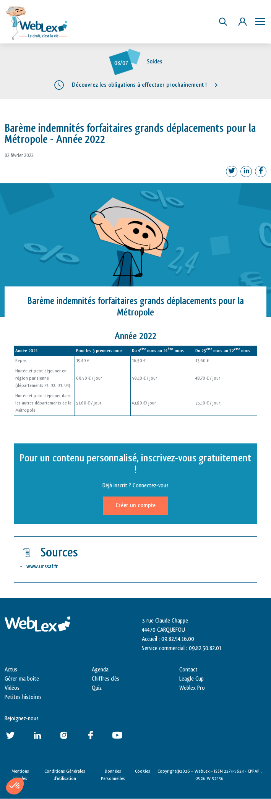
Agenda (100, 670)
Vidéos (12, 688)
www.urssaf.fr (42, 566)
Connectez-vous (151, 485)
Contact (188, 670)
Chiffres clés (105, 679)
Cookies (142, 771)
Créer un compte (135, 505)
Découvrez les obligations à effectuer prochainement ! (139, 85)
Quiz (97, 688)
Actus (11, 670)
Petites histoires (23, 697)
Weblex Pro (192, 688)
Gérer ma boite (22, 679)
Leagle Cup (191, 679)
